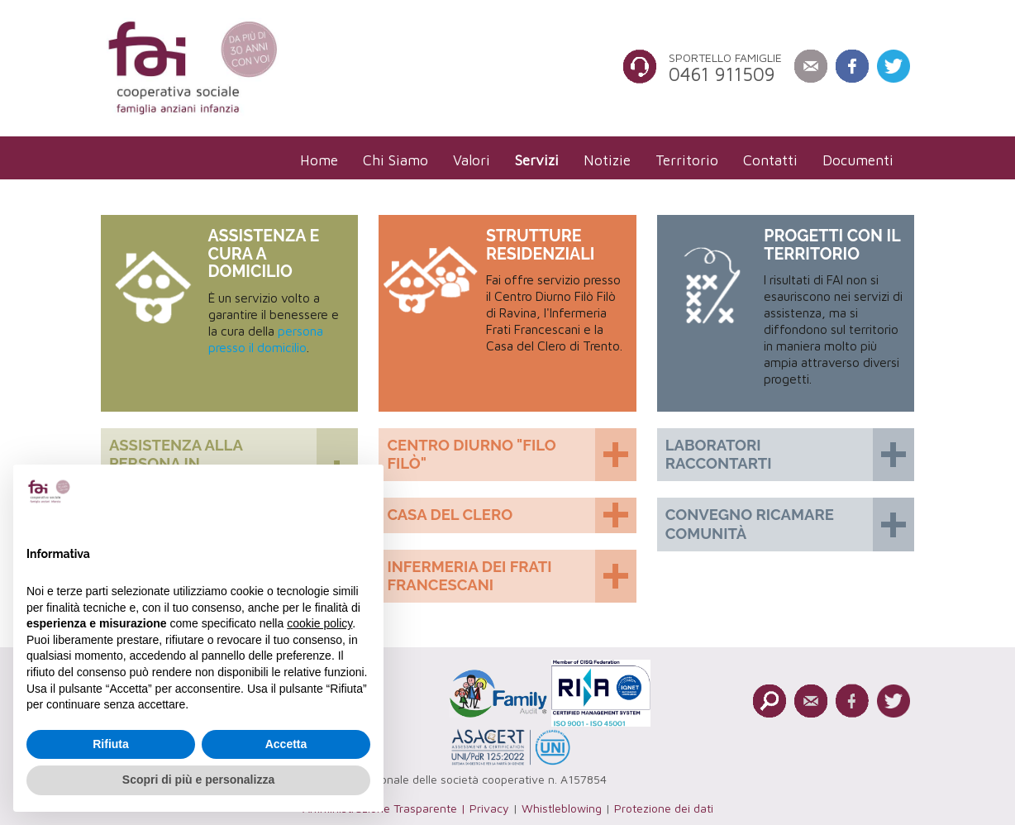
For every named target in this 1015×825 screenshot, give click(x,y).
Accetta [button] (286, 744)
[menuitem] (319, 160)
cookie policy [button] (319, 623)
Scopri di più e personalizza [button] (198, 779)
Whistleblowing (562, 808)
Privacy (489, 808)
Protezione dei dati (663, 808)
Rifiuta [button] (111, 744)
